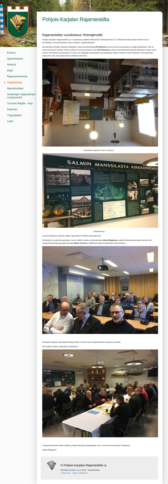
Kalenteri (12, 109)
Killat (10, 70)
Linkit (10, 121)
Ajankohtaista (15, 58)
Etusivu (11, 52)
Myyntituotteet (15, 88)
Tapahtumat (14, 82)
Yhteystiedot (14, 115)
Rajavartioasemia (17, 76)
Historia (11, 64)
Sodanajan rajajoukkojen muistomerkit (21, 96)
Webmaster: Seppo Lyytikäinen (74, 473)
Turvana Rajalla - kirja (20, 103)
